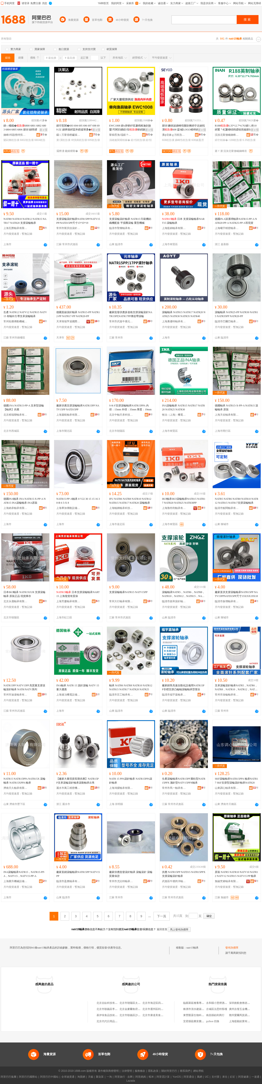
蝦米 (151, 1076)
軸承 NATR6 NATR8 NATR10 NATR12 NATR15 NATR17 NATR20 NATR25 (130, 687)
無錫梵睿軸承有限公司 (227, 881)
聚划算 (100, 1076)
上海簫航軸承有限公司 (68, 414)
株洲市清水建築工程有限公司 (200, 1009)
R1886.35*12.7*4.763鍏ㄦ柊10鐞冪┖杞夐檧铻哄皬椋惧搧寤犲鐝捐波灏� (236, 128)
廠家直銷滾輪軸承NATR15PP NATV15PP (78, 874)
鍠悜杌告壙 (138, 140)
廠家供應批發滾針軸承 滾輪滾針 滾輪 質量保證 (130, 874)
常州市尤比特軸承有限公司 (121, 881)
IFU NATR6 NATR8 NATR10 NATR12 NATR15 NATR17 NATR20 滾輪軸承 (130, 500)
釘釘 (232, 1076)
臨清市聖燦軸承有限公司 (121, 228)
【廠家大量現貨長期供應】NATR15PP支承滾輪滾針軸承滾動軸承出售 (77, 780)
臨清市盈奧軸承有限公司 (68, 881)
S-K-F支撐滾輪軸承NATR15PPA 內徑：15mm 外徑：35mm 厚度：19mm (130, 407)
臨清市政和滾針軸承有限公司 (174, 601)
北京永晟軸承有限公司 (15, 601)
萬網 (199, 1076)
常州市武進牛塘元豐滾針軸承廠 (121, 321)
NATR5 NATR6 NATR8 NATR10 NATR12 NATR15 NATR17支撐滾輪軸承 (236, 500)
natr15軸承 (192, 947)
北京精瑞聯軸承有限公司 (15, 414)
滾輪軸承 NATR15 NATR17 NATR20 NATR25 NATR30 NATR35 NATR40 (183, 314)
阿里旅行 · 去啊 (124, 1076)
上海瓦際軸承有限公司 (15, 228)
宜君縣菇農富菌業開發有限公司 (201, 1021)
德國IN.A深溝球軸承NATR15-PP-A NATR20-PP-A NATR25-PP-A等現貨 (236, 220)
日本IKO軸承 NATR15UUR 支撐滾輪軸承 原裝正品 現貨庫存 (24, 594)
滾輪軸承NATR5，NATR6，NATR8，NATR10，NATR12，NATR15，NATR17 (183, 594)
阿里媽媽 (140, 1076)
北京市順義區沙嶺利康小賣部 (136, 1015)
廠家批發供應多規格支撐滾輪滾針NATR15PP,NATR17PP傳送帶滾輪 (130, 314)
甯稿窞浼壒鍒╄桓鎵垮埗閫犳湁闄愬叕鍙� (121, 134)
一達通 (255, 1076)
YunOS (176, 1076)
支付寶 (215, 1076)
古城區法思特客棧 (216, 1009)
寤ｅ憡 (43, 129)
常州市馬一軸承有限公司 (174, 787)
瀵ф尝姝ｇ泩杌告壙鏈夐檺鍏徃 (174, 134)
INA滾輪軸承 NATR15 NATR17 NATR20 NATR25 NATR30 (183, 407)
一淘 (109, 1076)
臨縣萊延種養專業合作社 (197, 1002)
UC (207, 1076)
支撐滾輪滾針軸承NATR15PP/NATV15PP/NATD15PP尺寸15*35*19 (78, 220)
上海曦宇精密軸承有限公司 (227, 228)
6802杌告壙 (27, 140)
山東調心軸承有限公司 (227, 787)
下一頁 (161, 916)
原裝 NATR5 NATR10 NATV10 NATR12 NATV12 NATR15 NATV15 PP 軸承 (236, 874)
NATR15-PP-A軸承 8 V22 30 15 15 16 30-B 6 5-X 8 (78, 500)
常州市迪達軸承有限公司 (15, 694)
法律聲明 (127, 1070)
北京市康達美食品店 (154, 1015)
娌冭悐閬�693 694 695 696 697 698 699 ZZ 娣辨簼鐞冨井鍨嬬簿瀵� (78, 127)
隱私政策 (153, 1070)
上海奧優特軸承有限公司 (174, 321)
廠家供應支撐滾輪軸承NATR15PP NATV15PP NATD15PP (77, 407)
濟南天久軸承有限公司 (15, 787)
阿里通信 (189, 1076)
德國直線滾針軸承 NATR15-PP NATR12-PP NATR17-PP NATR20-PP (78, 314)
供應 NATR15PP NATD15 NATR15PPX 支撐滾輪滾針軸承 (183, 874)
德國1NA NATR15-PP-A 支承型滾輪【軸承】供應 (23, 407)
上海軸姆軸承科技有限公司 (121, 508)
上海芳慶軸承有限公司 (68, 601)
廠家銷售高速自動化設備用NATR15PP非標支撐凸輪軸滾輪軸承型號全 (183, 687)
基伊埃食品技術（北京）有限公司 (116, 1015)
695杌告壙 (94, 140)
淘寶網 (81, 1076)
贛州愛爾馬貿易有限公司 (243, 1015)
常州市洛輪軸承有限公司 (227, 694)
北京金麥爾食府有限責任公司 (136, 1009)
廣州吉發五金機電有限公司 (244, 1009)
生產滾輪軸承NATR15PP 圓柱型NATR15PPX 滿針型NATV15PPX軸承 (183, 780)
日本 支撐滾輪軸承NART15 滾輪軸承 (183, 220)
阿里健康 (243, 1076)
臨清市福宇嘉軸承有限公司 (174, 694)
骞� (43, 134)
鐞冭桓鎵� (221, 140)
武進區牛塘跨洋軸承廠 (174, 881)
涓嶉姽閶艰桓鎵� (119, 140)
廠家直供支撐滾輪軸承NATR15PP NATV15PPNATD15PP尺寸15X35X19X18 (236, 594)
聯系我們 (185, 1070)
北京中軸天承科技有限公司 (121, 414)
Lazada (130, 1080)
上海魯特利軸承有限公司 (174, 508)
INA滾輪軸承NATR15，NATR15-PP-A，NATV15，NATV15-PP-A (24, 874)
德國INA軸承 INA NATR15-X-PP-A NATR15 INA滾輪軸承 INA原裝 (24, 500)
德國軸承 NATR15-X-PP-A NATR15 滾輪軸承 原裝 (236, 407)
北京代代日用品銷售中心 (111, 1021)
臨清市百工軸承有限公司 (121, 694)
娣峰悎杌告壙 (183, 140)
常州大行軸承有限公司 (121, 601)
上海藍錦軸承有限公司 (174, 228)
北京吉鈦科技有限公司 (110, 1002)
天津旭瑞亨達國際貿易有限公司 (68, 321)
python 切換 (212, 1021)
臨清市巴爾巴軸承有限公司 (227, 321)
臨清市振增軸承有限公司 (227, 601)
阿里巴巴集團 (8, 1076)
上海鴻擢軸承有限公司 (121, 787)
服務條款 (140, 1070)
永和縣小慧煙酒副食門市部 (222, 1002)
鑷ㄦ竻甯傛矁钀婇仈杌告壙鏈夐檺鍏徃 (68, 134)
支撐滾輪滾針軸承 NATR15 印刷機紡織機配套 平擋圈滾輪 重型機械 (130, 220)
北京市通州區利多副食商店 (158, 1009)
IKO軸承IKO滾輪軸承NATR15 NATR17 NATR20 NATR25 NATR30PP (183, 500)
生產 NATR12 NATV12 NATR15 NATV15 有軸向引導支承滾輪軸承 (25, 314)
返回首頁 (162, 929)
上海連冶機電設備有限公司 (68, 694)
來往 (225, 1076)
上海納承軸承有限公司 (15, 508)
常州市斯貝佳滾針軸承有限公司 (68, 228)
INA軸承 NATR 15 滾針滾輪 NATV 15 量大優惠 (77, 687)
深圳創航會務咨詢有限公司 (244, 1002)
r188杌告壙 (235, 140)
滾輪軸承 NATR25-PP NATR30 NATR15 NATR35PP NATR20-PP (236, 314)
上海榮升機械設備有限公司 (15, 881)
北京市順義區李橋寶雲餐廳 (112, 1009)
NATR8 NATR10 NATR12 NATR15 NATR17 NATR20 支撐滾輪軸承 (25, 220)
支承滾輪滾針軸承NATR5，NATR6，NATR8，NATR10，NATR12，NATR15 (236, 687)
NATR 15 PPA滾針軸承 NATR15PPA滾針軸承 (130, 780)
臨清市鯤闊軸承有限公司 (227, 508)
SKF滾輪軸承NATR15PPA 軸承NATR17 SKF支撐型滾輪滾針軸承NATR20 (236, 780)
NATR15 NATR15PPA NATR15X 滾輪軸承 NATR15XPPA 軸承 (24, 780)
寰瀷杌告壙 (63, 140)
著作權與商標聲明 (108, 1070)
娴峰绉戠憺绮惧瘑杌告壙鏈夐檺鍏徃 (15, 134)
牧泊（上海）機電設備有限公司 (174, 414)
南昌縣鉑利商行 (215, 1015)
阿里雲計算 (163, 1076)
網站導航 (198, 1070)
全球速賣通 (67, 1076)
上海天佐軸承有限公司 (227, 414)
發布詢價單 (231, 947)
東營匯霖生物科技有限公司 (199, 1015)
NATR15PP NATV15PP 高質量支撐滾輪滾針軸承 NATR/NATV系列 (24, 687)
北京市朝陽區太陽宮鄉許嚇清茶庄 (139, 1002)
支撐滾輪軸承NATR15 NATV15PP (128, 592)
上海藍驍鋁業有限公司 (242, 1021)
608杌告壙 (168, 140)
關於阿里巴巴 (169, 1070)
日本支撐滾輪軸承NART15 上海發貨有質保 (78, 594)
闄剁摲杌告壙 (11, 140)
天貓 (90, 1076)
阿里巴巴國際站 (28, 1076)
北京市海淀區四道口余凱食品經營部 (163, 1002)
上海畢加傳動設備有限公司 (68, 508)
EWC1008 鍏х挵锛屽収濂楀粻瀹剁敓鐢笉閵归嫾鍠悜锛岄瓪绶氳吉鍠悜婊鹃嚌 (130, 128)
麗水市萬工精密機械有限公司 (68, 787)
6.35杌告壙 (249, 140)
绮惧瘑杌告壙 (79, 140)
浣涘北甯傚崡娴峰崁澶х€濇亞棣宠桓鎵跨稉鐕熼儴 (227, 134)
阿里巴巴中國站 (49, 1076)
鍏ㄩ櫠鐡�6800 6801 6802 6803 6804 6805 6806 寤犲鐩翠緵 (24, 127)
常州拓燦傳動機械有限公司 (15, 321)
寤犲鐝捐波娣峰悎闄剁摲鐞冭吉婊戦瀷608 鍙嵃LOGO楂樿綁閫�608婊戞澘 (183, 128)
